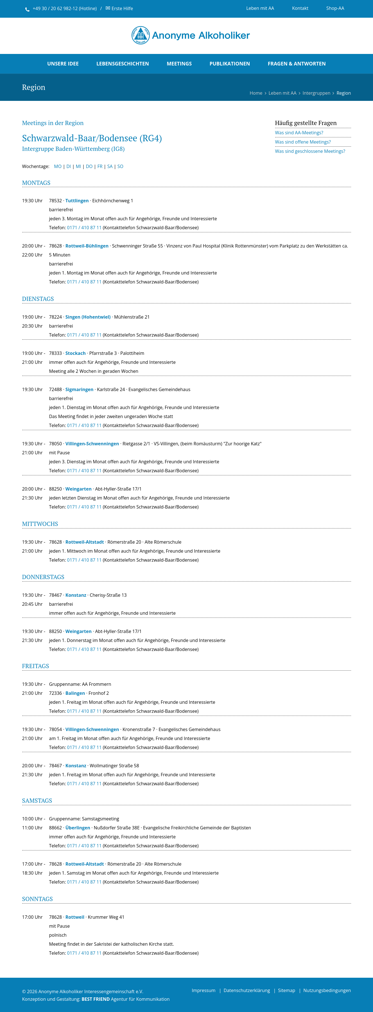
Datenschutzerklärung (247, 990)
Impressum (203, 990)
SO (120, 166)
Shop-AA (335, 8)
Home (256, 93)
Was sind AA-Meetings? (299, 133)
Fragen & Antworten (297, 63)
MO (58, 166)
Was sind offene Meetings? (303, 142)
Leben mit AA (260, 8)
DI (68, 166)
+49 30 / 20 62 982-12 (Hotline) (65, 8)
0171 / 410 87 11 (84, 282)
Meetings (179, 63)
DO (89, 166)
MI (78, 166)
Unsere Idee (63, 63)
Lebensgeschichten (122, 63)
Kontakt (300, 8)
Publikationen (229, 63)
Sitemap (286, 990)
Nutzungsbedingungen (327, 990)
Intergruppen (317, 93)
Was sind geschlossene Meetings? (310, 151)
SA (110, 166)
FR (100, 166)
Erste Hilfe (119, 8)
